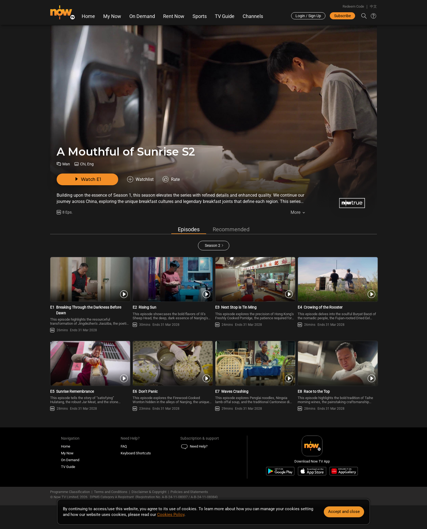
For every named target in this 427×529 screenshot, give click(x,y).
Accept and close (344, 511)
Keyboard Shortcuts (136, 453)
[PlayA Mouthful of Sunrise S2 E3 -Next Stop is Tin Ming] (254, 279)
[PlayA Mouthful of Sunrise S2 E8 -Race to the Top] (337, 363)
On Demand (142, 16)
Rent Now (173, 16)
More (295, 212)
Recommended (231, 229)
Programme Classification (70, 492)
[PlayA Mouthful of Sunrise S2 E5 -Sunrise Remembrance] (89, 363)
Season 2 (212, 245)
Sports (200, 16)
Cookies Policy (170, 514)
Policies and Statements (189, 492)
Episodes (189, 229)
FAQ (124, 446)
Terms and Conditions (110, 492)
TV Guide (224, 16)
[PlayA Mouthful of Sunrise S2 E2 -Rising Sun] (172, 279)
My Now (112, 16)
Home (88, 16)
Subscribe (342, 16)
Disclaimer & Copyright (149, 492)
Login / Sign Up (308, 16)
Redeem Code (353, 6)
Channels (253, 16)
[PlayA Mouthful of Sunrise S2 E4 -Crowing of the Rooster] (337, 279)
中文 (373, 6)
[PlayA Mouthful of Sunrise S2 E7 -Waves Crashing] (254, 363)
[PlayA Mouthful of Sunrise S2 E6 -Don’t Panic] (172, 363)
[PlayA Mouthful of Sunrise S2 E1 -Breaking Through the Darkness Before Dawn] (89, 279)
